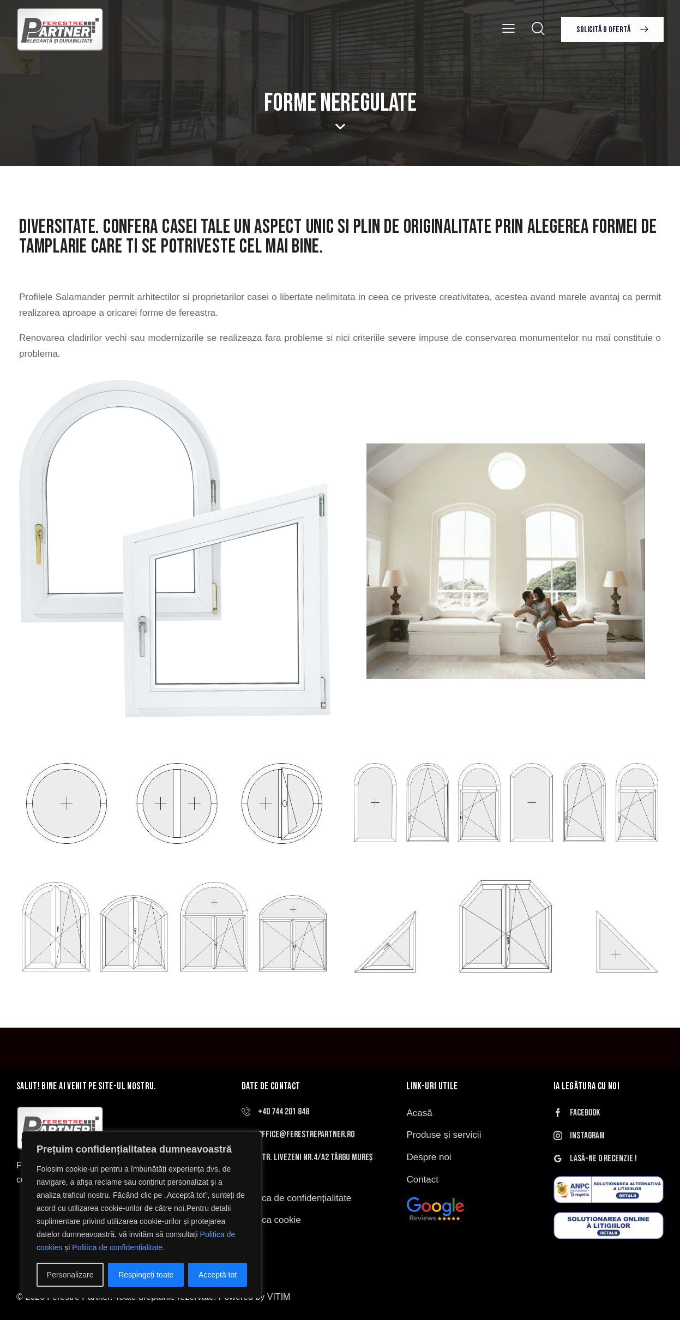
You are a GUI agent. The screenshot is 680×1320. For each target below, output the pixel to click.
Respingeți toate (145, 1274)
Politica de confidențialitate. (118, 1247)
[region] (142, 1214)
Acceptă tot (217, 1274)
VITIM (279, 1296)
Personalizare (70, 1274)
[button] (508, 29)
